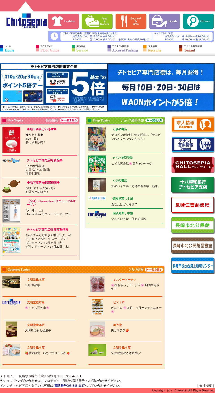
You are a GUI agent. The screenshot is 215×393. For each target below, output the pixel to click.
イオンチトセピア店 (14, 385)
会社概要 (205, 385)
